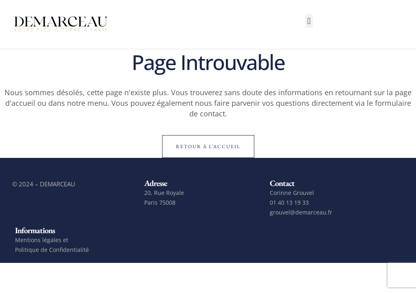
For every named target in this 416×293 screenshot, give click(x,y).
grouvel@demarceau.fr (301, 212)
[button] (309, 21)
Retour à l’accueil (208, 146)
